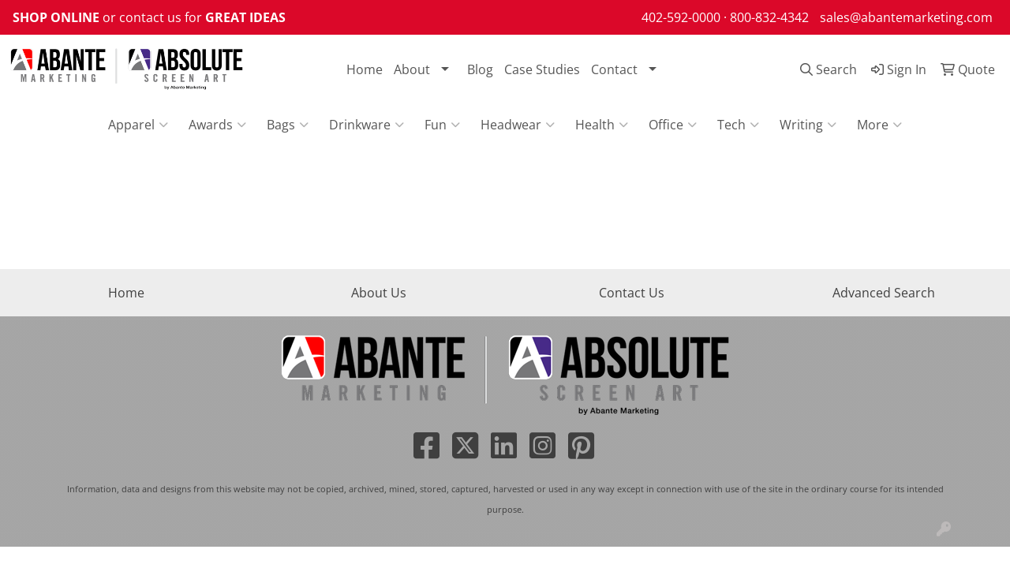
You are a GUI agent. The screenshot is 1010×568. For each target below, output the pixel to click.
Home (364, 69)
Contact (614, 69)
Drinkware (366, 124)
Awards (217, 124)
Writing (808, 124)
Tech (738, 124)
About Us (378, 292)
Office (673, 124)
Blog (480, 69)
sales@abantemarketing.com (906, 17)
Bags (288, 124)
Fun (442, 124)
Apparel (138, 124)
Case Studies (542, 69)
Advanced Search (883, 292)
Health (601, 124)
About (412, 69)
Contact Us (631, 292)
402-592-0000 (681, 17)
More (879, 124)
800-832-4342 (769, 17)
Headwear (518, 124)
